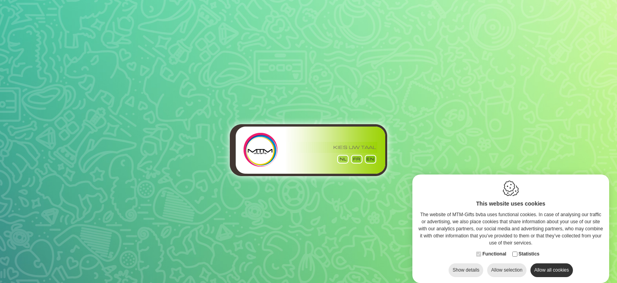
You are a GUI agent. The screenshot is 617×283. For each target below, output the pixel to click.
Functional (494, 246)
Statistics (529, 246)
